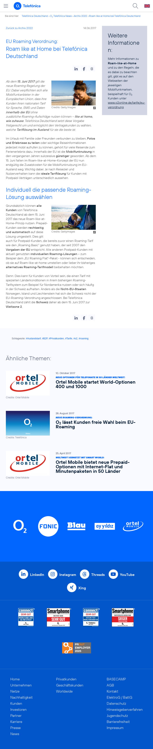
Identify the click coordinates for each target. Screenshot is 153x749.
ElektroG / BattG (119, 697)
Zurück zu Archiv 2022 (19, 28)
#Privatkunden (56, 338)
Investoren (18, 709)
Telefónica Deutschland (35, 15)
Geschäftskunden (69, 685)
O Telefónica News (61, 15)
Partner (15, 715)
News (14, 734)
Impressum (115, 727)
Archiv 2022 (80, 15)
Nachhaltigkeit (21, 697)
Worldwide (64, 691)
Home (15, 679)
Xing (82, 588)
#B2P (44, 338)
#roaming (84, 338)
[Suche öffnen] (135, 6)
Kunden (16, 703)
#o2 (75, 338)
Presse (15, 727)
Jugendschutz (117, 715)
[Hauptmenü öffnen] (6, 6)
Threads (98, 574)
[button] (76, 68)
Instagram (67, 574)
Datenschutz (116, 703)
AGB (110, 685)
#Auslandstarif (33, 338)
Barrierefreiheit (118, 721)
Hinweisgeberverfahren (125, 709)
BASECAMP (116, 679)
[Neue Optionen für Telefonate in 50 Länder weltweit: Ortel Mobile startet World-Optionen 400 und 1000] (74, 385)
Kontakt (112, 691)
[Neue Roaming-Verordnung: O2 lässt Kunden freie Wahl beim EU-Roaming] (74, 425)
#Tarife (68, 338)
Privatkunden (66, 679)
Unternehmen (21, 685)
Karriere (16, 721)
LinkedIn (37, 574)
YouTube (127, 574)
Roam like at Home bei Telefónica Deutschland (114, 15)
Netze (15, 691)
